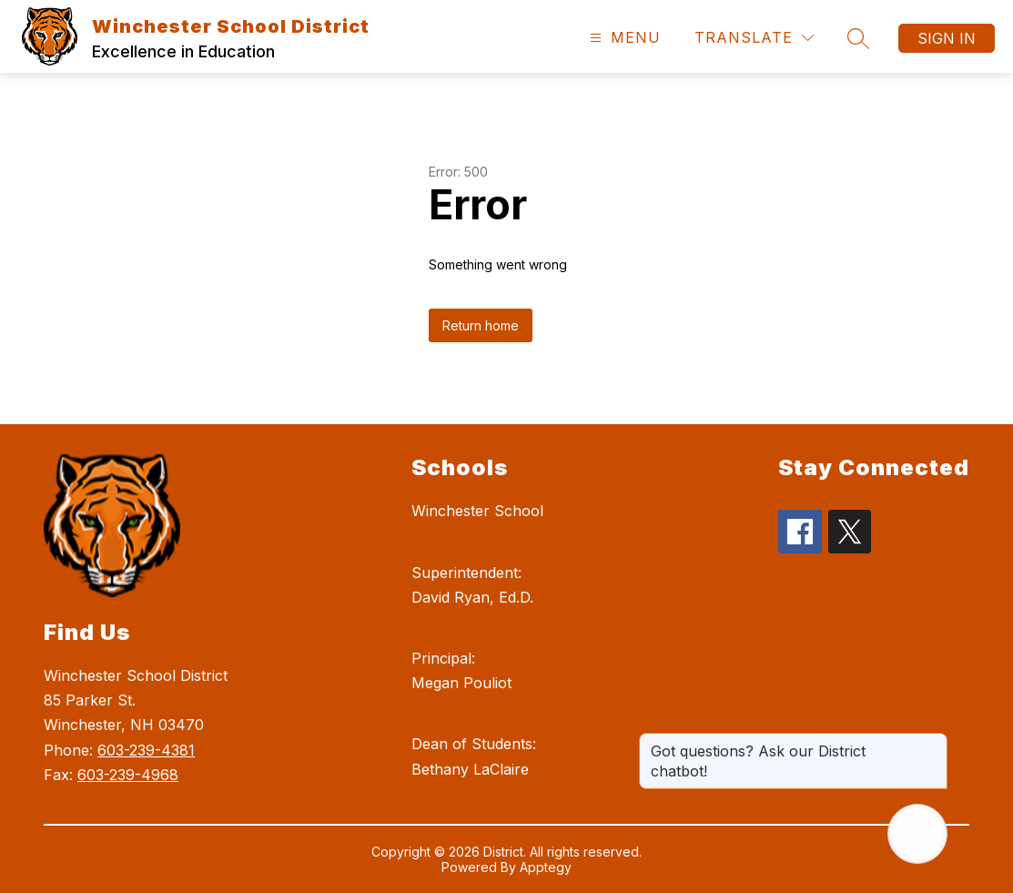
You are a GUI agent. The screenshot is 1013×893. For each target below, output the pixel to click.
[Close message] (932, 742)
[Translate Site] (754, 37)
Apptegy (546, 867)
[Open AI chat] (917, 833)
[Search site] (858, 38)
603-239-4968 (127, 775)
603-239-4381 (146, 750)
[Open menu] (623, 37)
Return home (480, 325)
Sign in (946, 38)
